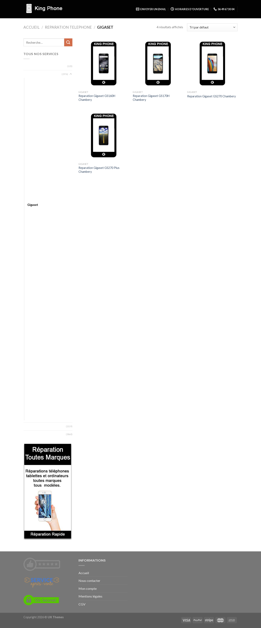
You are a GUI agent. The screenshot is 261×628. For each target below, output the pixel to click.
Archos (32, 110)
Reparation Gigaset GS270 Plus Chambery (99, 169)
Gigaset (32, 204)
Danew (31, 163)
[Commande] (212, 27)
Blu (29, 140)
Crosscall (33, 157)
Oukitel (32, 346)
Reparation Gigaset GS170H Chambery (151, 97)
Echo (30, 181)
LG (29, 275)
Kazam (31, 252)
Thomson (33, 382)
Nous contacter (89, 580)
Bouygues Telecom (39, 146)
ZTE (30, 417)
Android (32, 98)
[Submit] (68, 42)
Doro (30, 175)
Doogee (32, 169)
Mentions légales (90, 596)
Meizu (31, 293)
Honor (31, 228)
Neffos (32, 317)
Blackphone (34, 128)
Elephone (33, 187)
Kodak (31, 258)
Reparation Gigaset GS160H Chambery (97, 97)
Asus (30, 116)
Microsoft (34, 299)
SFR (29, 364)
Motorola (33, 305)
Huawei (32, 246)
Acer (30, 81)
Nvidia (31, 328)
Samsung (33, 352)
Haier (30, 216)
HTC (30, 240)
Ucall (30, 393)
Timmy (31, 388)
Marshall (32, 287)
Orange (32, 340)
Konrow (32, 264)
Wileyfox (33, 405)
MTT (30, 311)
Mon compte (88, 588)
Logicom (32, 281)
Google (32, 211)
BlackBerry (34, 122)
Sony (30, 370)
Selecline (33, 358)
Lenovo (32, 270)
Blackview (33, 134)
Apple (31, 104)
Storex (31, 376)
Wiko (30, 399)
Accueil (31, 27)
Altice (31, 93)
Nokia (31, 323)
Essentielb (34, 193)
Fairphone (34, 199)
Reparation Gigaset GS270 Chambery (211, 96)
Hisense (32, 222)
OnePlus (33, 334)
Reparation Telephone (68, 27)
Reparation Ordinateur (39, 66)
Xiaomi (31, 411)
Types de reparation (37, 426)
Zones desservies (35, 434)
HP (29, 234)
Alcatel (31, 87)
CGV (82, 604)
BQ (29, 151)
